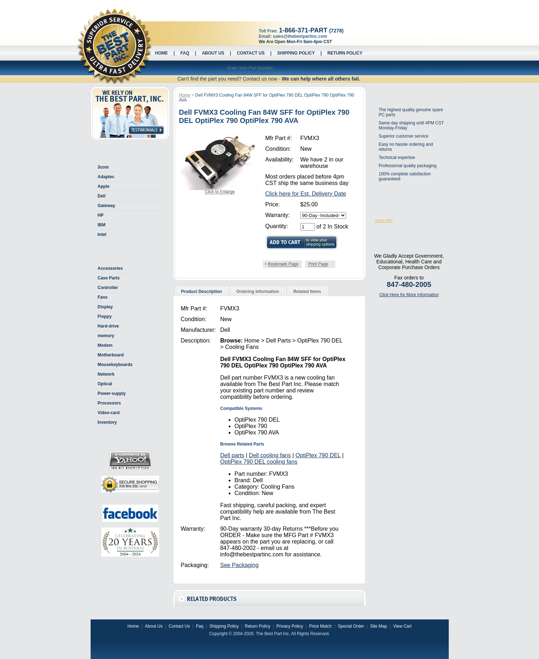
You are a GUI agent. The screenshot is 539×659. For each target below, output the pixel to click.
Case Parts (109, 278)
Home (161, 53)
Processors (109, 403)
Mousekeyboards (115, 364)
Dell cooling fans (270, 455)
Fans (103, 297)
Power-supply (112, 393)
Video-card (109, 412)
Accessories (110, 268)
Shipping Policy (296, 53)
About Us (213, 53)
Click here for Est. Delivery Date (305, 194)
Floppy (105, 316)
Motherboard (111, 354)
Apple (104, 186)
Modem (105, 345)
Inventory (107, 422)
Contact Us (251, 53)
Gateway (106, 205)
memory (106, 335)
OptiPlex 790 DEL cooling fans (258, 462)
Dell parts (232, 455)
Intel (102, 234)
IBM (102, 224)
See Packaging (239, 565)
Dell (102, 196)
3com (103, 167)
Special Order (351, 626)
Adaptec (106, 176)
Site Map (378, 626)
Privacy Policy (289, 626)
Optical (105, 383)
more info (384, 220)
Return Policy (344, 53)
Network (106, 374)
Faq (184, 53)
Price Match (320, 626)
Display (105, 306)
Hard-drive (108, 326)
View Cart (402, 626)
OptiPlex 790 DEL (318, 455)
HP (101, 215)
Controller (108, 287)
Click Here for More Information (409, 294)
